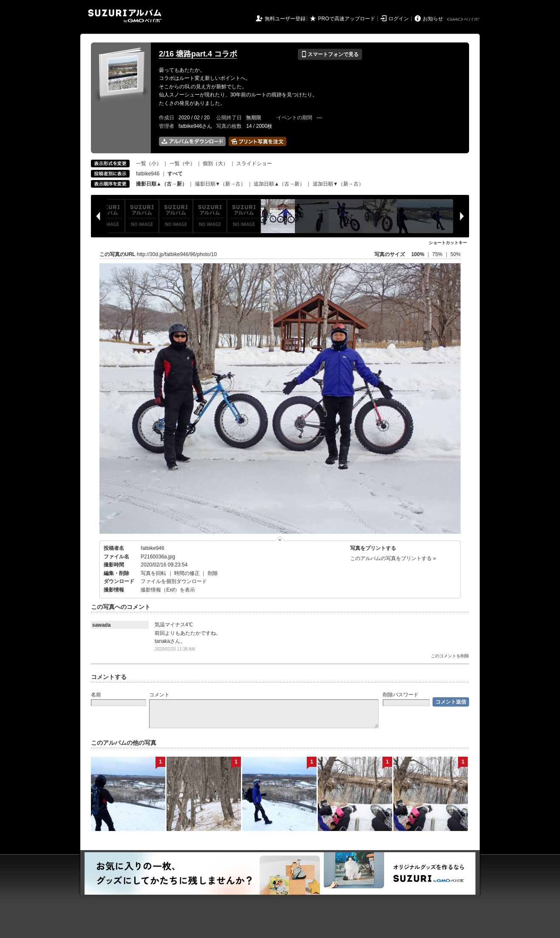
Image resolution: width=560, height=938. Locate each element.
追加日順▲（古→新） (279, 184)
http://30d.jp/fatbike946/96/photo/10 (177, 254)
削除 (213, 573)
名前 (96, 695)
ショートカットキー (448, 242)
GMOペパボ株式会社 (464, 19)
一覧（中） (182, 163)
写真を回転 (153, 573)
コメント (159, 695)
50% (455, 254)
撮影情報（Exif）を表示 (168, 590)
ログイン (398, 19)
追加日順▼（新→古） (338, 184)
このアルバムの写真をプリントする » (393, 558)
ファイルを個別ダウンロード (174, 581)
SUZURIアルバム (124, 16)
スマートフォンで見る (330, 54)
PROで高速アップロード (346, 19)
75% (438, 254)
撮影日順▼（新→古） (220, 184)
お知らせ (433, 19)
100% (418, 254)
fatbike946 (147, 174)
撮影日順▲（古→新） (161, 184)
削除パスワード (401, 695)
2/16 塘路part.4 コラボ (198, 54)
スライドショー (254, 163)
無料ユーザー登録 (285, 19)
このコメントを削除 (450, 656)
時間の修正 (187, 573)
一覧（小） (148, 163)
